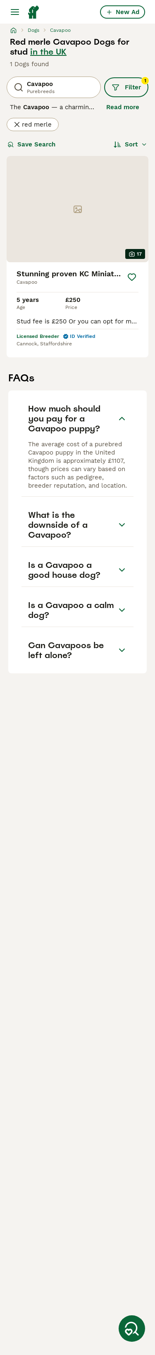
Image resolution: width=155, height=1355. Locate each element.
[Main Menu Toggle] (15, 12)
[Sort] (130, 144)
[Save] (131, 277)
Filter (130, 84)
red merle (33, 124)
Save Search (31, 144)
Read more (122, 107)
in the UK (48, 52)
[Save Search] (132, 1328)
